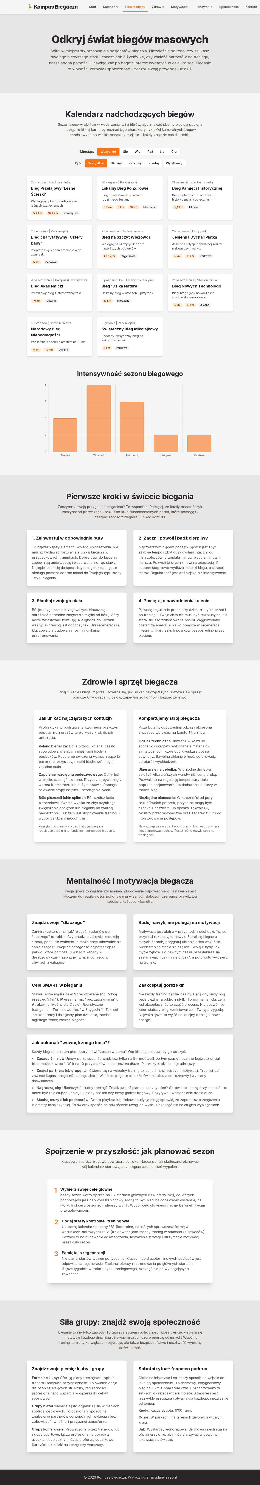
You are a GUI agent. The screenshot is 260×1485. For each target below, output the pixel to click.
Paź (150, 151)
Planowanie (203, 7)
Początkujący (135, 7)
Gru (174, 151)
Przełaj (154, 163)
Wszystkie (108, 151)
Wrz (138, 151)
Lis (162, 151)
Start (92, 7)
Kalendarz (110, 7)
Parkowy (135, 163)
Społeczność (229, 7)
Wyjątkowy (174, 163)
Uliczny (116, 163)
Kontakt (251, 7)
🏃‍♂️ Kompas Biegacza (52, 7)
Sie (125, 151)
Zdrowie (158, 7)
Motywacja (179, 7)
